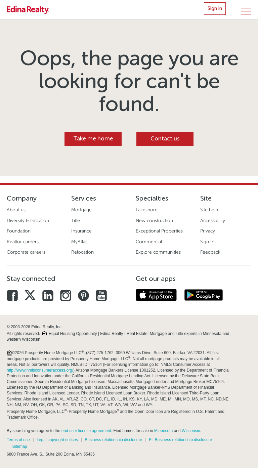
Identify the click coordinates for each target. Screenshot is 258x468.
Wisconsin (191, 430)
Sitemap (19, 446)
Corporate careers (26, 252)
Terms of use (18, 439)
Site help (209, 209)
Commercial (149, 241)
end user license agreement (86, 430)
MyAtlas (79, 241)
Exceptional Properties (159, 230)
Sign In (207, 241)
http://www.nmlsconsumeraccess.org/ (40, 370)
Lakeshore (147, 209)
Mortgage (81, 209)
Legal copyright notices (57, 439)
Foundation (19, 230)
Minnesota (163, 430)
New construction (154, 220)
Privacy (207, 230)
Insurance (81, 230)
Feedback (210, 252)
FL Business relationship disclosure (180, 439)
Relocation (82, 252)
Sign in (215, 8)
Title (75, 220)
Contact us (165, 138)
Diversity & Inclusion (28, 220)
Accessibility (212, 220)
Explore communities (158, 252)
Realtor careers (23, 241)
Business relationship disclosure (113, 439)
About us (16, 209)
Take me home (93, 138)
